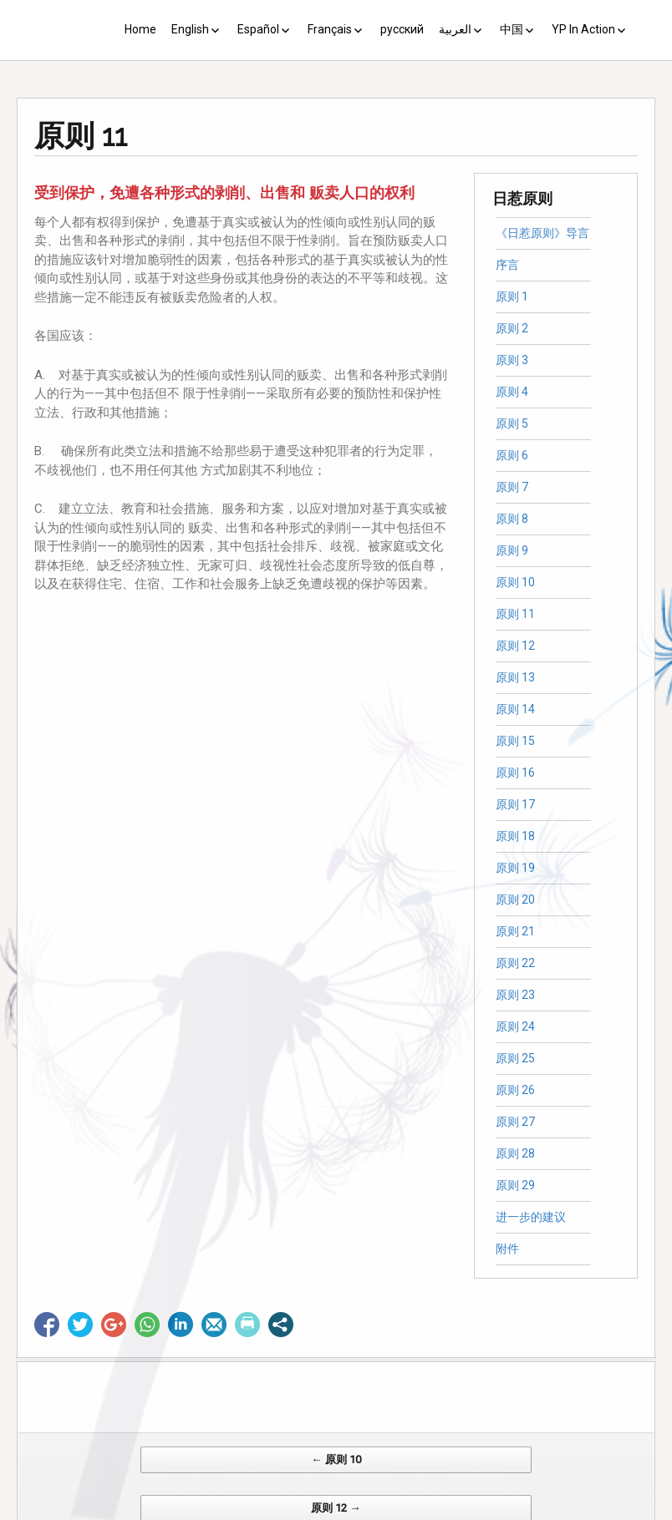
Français (330, 29)
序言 (507, 264)
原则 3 (512, 360)
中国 (511, 29)
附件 (507, 1248)
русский (402, 29)
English (190, 29)
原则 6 (512, 455)
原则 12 (515, 645)
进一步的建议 (531, 1217)
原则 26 (515, 1090)
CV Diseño (339, 1511)
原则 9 (512, 550)
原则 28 (515, 1153)
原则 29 (515, 1185)
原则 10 (515, 582)
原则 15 (515, 740)
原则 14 (515, 709)
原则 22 (515, 963)
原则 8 (512, 518)
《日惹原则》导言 (542, 233)
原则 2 (512, 328)
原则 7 (512, 487)
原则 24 (515, 1026)
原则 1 (512, 296)
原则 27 (515, 1121)
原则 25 (515, 1058)
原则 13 (515, 677)
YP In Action (583, 29)
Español (258, 29)
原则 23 (515, 994)
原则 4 (512, 391)
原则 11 (515, 614)
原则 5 (512, 423)
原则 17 (515, 804)
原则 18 (515, 836)
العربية (455, 29)
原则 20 (515, 899)
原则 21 (515, 931)
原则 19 (515, 867)
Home (140, 29)
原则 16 (515, 772)
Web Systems (501, 1511)
